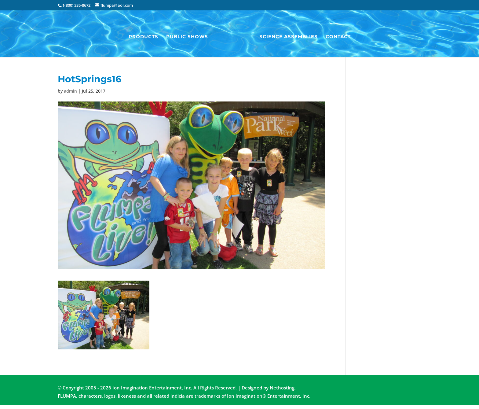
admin (70, 91)
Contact (338, 37)
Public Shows (187, 37)
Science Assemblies (288, 37)
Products (143, 37)
